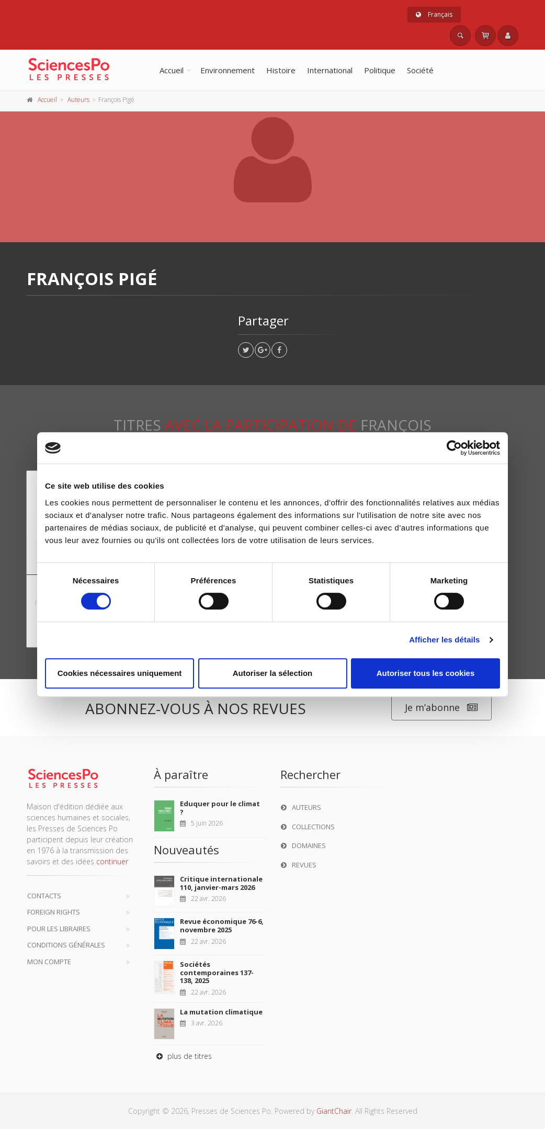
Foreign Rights (53, 912)
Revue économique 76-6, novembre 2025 (222, 925)
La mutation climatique (221, 1012)
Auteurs (78, 99)
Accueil (172, 70)
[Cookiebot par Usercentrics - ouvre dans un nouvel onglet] (454, 448)
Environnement (227, 70)
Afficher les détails (444, 639)
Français (434, 14)
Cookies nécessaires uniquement (120, 673)
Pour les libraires (58, 928)
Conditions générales (66, 945)
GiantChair (333, 1111)
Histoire (281, 70)
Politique (379, 70)
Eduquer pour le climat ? (220, 808)
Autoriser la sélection (273, 673)
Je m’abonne (441, 707)
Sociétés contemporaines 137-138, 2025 (217, 972)
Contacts (44, 895)
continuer (112, 861)
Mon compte (49, 961)
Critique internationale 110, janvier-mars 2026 (221, 883)
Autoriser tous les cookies (426, 673)
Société (420, 70)
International (330, 70)
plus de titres (183, 1056)
